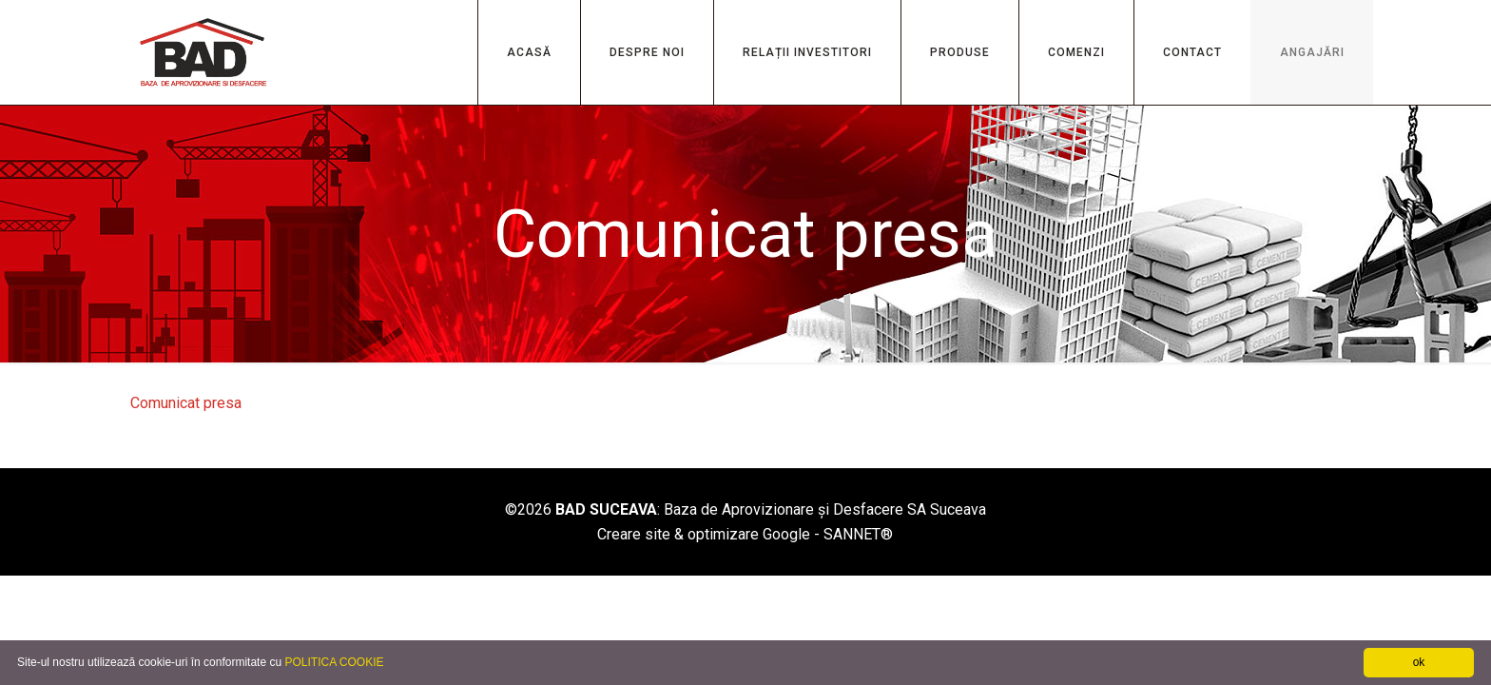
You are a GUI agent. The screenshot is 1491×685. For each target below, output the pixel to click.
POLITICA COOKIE (333, 662)
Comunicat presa (186, 403)
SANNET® (858, 534)
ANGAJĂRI (1312, 52)
